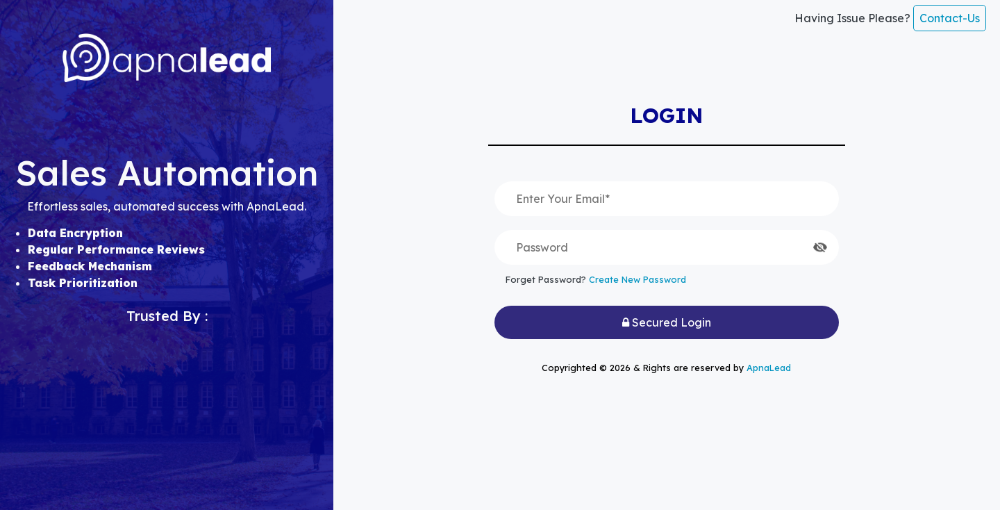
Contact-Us (949, 18)
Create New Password (637, 279)
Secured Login (666, 322)
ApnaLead (769, 367)
